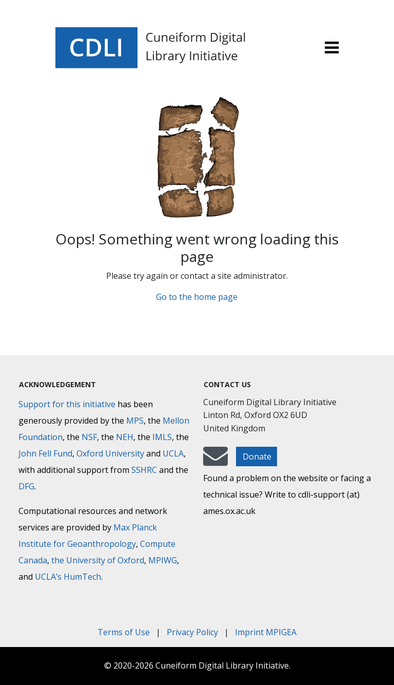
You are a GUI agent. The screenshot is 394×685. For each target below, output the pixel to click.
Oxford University (110, 453)
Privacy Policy (192, 632)
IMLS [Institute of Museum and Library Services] (162, 437)
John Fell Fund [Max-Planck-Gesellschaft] (45, 453)
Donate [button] (257, 456)
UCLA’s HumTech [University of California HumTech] (68, 576)
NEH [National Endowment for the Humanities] (124, 437)
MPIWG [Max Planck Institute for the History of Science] (162, 560)
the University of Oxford (97, 560)
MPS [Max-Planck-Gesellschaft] (135, 420)
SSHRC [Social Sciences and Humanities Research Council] (144, 469)
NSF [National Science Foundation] (89, 437)
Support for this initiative (66, 404)
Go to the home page (197, 296)
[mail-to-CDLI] (215, 461)
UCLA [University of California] (173, 453)
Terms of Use (123, 632)
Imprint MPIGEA (266, 632)
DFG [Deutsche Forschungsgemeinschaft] (26, 486)
